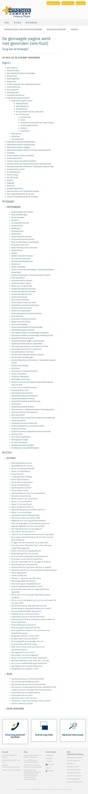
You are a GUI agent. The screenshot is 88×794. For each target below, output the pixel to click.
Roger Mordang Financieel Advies (24, 248)
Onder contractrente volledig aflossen (26, 551)
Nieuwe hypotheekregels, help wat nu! (26, 611)
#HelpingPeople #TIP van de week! (24, 554)
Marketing (15, 136)
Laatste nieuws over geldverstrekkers (21, 161)
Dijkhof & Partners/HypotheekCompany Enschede (31, 431)
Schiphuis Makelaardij (20, 377)
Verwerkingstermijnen (29, 125)
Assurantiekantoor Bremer (21, 280)
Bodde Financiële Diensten (22, 256)
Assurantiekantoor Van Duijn (22, 352)
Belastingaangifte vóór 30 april (23, 581)
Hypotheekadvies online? (21, 488)
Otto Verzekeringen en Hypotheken (25, 242)
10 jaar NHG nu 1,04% (19, 490)
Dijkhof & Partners (18, 429)
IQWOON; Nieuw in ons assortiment (25, 614)
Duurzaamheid (12, 90)
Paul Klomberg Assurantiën (21, 393)
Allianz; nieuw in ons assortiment (24, 499)
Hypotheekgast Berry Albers (22, 212)
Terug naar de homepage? (15, 49)
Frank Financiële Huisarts (21, 237)
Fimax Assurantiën (18, 420)
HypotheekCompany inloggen (18, 147)
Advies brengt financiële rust (22, 507)
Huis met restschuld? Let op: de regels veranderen (31, 562)
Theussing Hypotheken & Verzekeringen (27, 327)
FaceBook (49, 758)
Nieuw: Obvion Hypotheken (22, 482)
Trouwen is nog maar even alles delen (26, 578)
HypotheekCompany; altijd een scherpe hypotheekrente (29, 150)
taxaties (10, 180)
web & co (70, 789)
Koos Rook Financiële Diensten (23, 319)
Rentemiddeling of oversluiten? (23, 625)
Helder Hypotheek (18, 267)
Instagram (11, 153)
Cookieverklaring (13, 87)
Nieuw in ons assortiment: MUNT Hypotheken (29, 658)
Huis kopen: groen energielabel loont (26, 584)
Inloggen (47, 789)
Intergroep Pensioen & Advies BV (24, 423)
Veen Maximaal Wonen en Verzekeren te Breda (29, 346)
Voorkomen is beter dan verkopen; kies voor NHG (30, 701)
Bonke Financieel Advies (20, 322)
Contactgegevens (73, 761)
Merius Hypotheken (19, 573)
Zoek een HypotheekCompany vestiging (22, 197)
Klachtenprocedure (14, 158)
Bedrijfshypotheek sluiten (21, 463)
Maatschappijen (22, 106)
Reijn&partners (17, 231)
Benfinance (15, 228)
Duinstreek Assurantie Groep (22, 239)
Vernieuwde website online (22, 695)
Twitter (48, 768)
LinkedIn (48, 761)
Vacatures (11, 186)
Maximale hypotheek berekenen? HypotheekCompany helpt (30, 167)
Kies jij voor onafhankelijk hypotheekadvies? (29, 663)
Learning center (17, 139)
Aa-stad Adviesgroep (19, 442)
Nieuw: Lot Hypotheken (20, 471)
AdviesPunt (15, 264)
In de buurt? (81, 3)
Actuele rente (26, 117)
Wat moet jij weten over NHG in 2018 (25, 518)
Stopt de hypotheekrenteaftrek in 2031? (27, 586)
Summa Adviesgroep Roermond (23, 289)
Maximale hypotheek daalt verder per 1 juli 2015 (30, 661)
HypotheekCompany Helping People (21, 142)
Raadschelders (17, 250)
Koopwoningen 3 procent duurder (24, 639)
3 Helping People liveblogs (21, 477)
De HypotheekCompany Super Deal (29, 112)
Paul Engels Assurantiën (20, 379)
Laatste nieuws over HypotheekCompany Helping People (29, 164)
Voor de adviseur (22, 114)
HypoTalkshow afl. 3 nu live (21, 466)
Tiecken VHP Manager (19, 366)
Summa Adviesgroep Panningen (23, 291)
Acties (23, 120)
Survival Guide (12, 177)
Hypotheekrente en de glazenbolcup (25, 693)
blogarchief (11, 81)
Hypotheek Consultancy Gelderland (25, 305)
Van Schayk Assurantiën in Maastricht (26, 349)
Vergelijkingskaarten (15, 188)
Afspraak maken (13, 71)
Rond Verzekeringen (19, 215)
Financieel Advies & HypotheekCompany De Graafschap (33, 418)
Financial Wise (17, 226)
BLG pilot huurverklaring (21, 496)
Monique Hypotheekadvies (22, 261)
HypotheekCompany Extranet (18, 98)
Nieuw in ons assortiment (21, 501)
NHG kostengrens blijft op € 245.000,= (26, 628)
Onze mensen (16, 134)
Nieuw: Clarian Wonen (20, 480)
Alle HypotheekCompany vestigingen (21, 73)
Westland (15, 220)
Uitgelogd (10, 183)
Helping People (13, 92)
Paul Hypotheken (18, 278)
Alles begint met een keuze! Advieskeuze (27, 666)
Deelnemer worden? (56, 29)
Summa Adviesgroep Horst (21, 294)
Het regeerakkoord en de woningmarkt (26, 529)
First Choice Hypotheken (21, 437)
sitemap (53, 789)
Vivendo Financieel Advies (21, 308)
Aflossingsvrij (12, 68)
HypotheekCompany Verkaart (22, 330)
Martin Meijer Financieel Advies (23, 302)
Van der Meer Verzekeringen (22, 357)
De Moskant (16, 404)
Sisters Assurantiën (19, 374)
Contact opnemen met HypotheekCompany (23, 84)
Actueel (17, 23)
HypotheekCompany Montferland (24, 396)
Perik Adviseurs (17, 316)
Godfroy (14, 253)
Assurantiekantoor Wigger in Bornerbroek (27, 341)
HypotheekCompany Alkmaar (22, 407)
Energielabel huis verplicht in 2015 (24, 669)
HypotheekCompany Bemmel (22, 338)
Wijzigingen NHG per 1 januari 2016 (25, 636)
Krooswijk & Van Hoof (20, 245)
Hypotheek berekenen (15, 95)
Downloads (25, 131)
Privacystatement (14, 172)
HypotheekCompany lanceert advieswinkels (28, 684)
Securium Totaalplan (19, 324)
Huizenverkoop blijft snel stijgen (24, 644)
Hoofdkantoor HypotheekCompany (25, 448)
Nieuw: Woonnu (17, 474)
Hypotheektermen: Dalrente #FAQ (24, 565)
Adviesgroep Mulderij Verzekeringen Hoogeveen (30, 333)
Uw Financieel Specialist (20, 259)
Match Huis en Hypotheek (21, 286)
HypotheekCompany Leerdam (22, 398)
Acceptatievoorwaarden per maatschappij (37, 123)
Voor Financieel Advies (20, 300)
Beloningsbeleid (13, 79)
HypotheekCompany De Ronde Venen (25, 401)
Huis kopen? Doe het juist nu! (23, 532)
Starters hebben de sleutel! (22, 704)
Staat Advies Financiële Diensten (24, 371)
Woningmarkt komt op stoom (22, 652)
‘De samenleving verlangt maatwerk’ (25, 682)
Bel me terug (12, 76)
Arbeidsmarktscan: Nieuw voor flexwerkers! (28, 493)
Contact (74, 29)
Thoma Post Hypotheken (21, 311)
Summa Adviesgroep (19, 297)
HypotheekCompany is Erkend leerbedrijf (27, 679)
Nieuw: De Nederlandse (20, 485)
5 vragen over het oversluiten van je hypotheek (29, 543)
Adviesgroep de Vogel (19, 440)
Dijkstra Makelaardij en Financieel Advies (27, 426)
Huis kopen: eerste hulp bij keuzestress (27, 559)
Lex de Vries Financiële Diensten (24, 387)
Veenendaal (16, 234)
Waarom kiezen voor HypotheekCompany (23, 29)
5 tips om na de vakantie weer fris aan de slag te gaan (32, 534)
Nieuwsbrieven (22, 109)
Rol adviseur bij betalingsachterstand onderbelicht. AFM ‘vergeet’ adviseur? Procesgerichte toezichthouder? (32, 775)
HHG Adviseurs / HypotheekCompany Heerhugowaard (32, 409)
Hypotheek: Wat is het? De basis (24, 698)
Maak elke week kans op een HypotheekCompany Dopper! (34, 570)
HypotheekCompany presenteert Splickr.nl (27, 510)
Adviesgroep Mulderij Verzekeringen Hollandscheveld (32, 335)
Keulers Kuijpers (17, 217)
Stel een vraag (12, 175)
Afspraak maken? (53, 3)
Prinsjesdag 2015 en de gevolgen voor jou (27, 641)
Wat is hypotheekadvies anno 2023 (20, 194)
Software (24, 128)
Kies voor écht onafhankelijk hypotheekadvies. (29, 556)
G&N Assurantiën (18, 415)
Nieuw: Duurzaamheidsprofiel (23, 469)
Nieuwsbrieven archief (16, 169)
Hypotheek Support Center (21, 101)
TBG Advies (15, 368)
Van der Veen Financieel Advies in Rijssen (27, 355)
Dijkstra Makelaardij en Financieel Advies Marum (30, 275)
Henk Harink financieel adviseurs (24, 412)
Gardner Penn (16, 434)
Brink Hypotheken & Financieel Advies (26, 313)
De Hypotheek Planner (20, 223)
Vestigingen (31, 23)
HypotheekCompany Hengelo (22, 445)
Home (6, 23)
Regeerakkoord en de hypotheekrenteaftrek (28, 521)
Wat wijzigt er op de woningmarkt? (25, 655)
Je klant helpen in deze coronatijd (20, 156)
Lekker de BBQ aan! (19, 576)
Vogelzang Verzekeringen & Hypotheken (27, 344)
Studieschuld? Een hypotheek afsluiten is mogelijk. (31, 567)
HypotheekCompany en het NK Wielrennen (28, 617)
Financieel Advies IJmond (21, 283)
